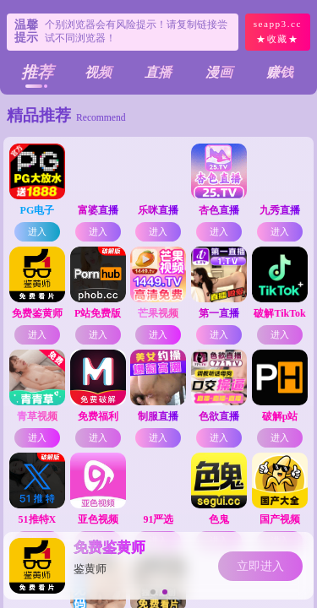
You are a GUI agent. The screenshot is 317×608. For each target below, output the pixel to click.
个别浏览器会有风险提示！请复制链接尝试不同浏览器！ (136, 31)
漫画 (218, 72)
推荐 (37, 72)
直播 (158, 72)
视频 (98, 72)
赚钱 (279, 72)
